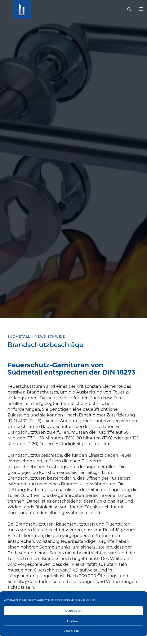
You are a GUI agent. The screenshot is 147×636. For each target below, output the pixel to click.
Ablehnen (73, 621)
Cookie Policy (71, 630)
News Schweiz (50, 336)
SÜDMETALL (18, 336)
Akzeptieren (73, 610)
